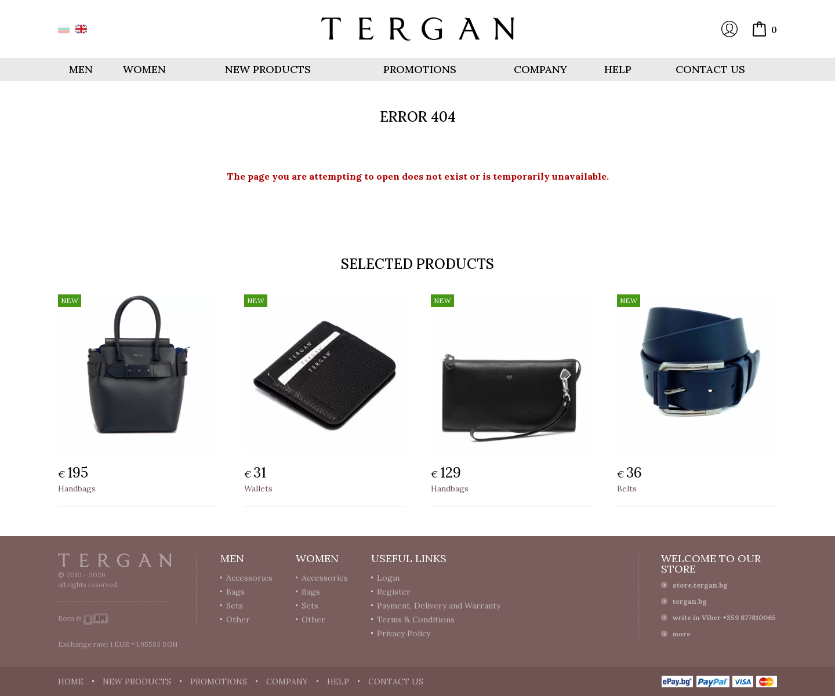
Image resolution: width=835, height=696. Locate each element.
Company (540, 69)
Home (71, 681)
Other (238, 619)
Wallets (258, 488)
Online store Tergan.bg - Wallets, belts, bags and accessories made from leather (417, 29)
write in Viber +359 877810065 (724, 617)
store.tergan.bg (700, 585)
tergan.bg (690, 601)
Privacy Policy (403, 633)
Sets (234, 605)
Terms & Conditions (416, 619)
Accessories (249, 578)
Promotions (419, 69)
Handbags (77, 488)
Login (729, 29)
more (682, 633)
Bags (235, 591)
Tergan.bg (115, 560)
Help (617, 69)
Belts (627, 488)
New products (268, 69)
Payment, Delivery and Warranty (438, 605)
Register (394, 591)
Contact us (710, 69)
